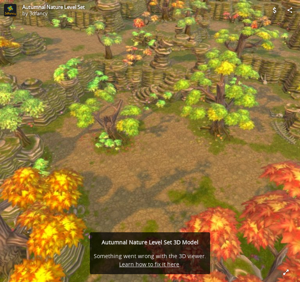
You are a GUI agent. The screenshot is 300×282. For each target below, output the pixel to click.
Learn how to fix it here (149, 264)
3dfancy (38, 13)
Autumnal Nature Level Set (53, 7)
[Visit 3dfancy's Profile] (10, 10)
